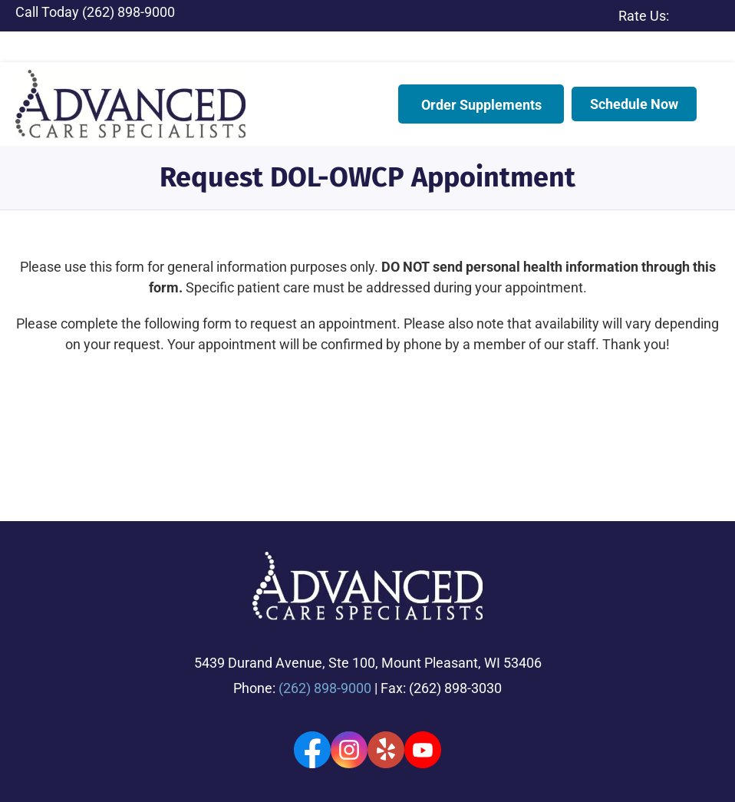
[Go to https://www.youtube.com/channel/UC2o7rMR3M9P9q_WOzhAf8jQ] (422, 682)
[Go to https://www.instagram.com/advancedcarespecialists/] (349, 682)
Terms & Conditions (61, 778)
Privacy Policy (377, 762)
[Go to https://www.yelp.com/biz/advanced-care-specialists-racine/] (386, 682)
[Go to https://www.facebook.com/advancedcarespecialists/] (312, 682)
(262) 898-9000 (325, 620)
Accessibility (308, 762)
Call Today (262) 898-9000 (95, 12)
